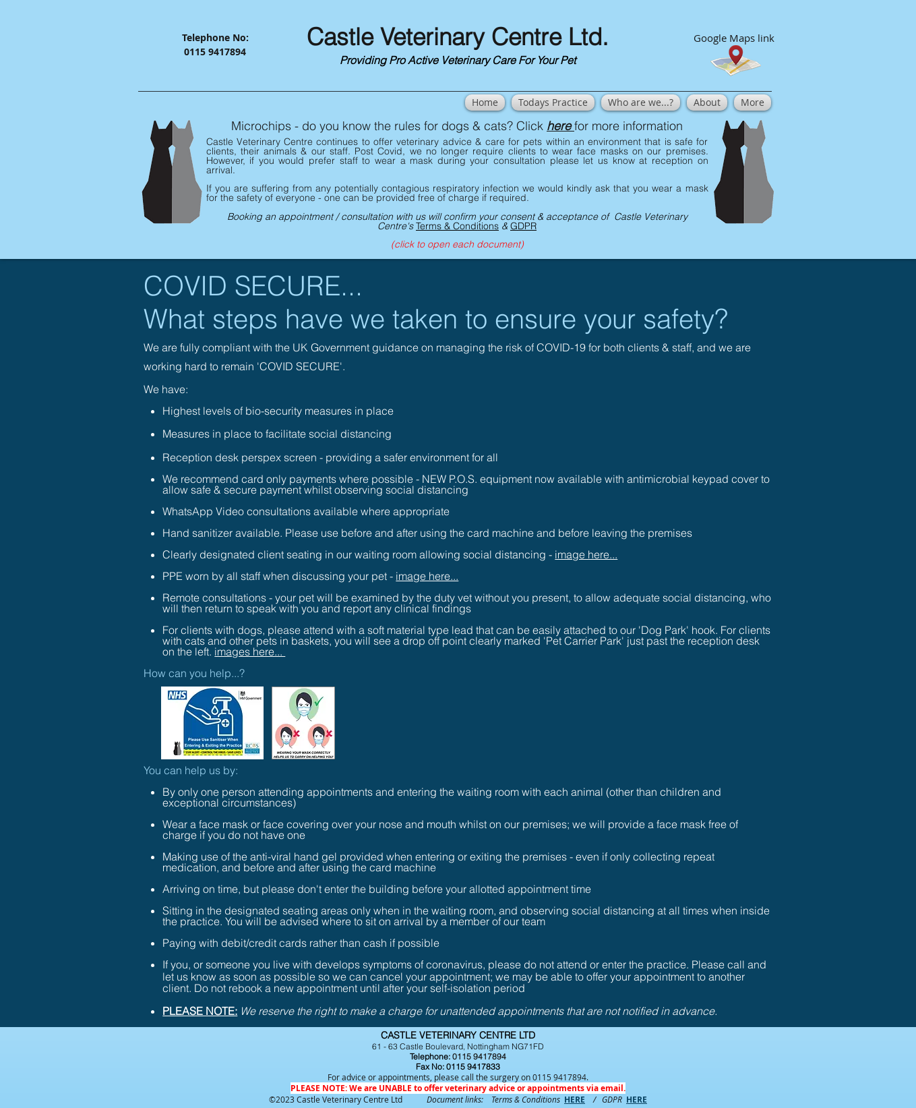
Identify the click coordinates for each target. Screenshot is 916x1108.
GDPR (523, 226)
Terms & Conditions (457, 226)
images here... (249, 651)
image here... (586, 554)
